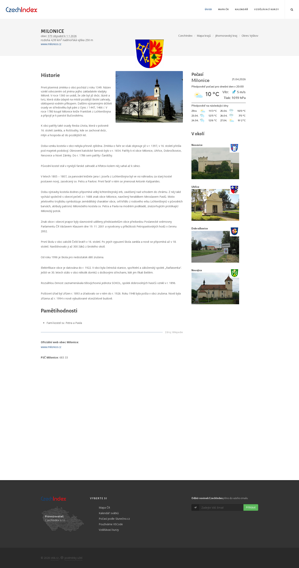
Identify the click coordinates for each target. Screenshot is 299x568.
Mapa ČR (104, 507)
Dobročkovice (199, 228)
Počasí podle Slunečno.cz (114, 518)
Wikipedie (177, 332)
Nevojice (196, 270)
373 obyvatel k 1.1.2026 (62, 36)
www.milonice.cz (51, 44)
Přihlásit (251, 507)
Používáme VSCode (111, 524)
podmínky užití (73, 558)
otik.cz (55, 558)
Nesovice (197, 145)
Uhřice (195, 186)
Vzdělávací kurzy (109, 530)
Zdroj (168, 332)
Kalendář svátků (109, 513)
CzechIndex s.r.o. (55, 520)
